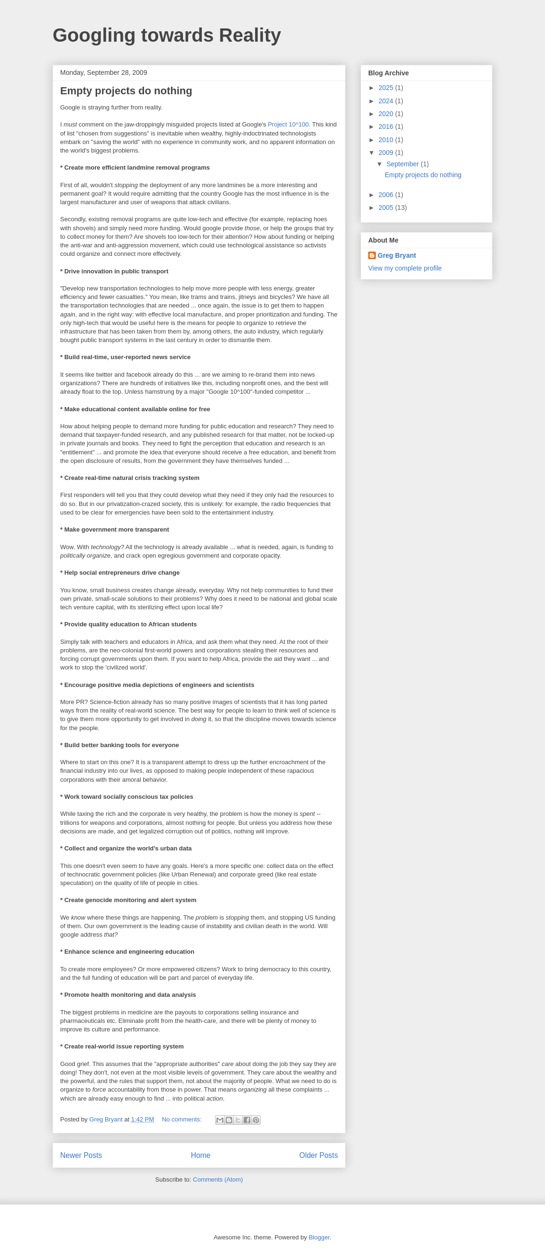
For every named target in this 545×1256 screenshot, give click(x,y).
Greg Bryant (397, 255)
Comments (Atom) (218, 1179)
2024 (387, 101)
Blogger (319, 1237)
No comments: (182, 1119)
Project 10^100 (288, 124)
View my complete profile (405, 268)
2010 (387, 140)
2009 (387, 152)
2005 (387, 207)
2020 (387, 113)
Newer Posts (81, 1155)
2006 (387, 195)
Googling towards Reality (167, 35)
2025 (387, 87)
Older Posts (319, 1155)
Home (201, 1155)
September (403, 164)
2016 (387, 126)
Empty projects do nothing (126, 91)
